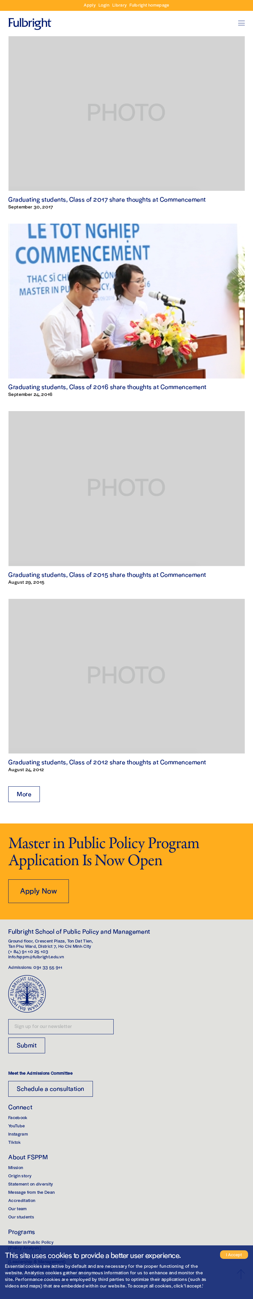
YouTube (16, 1125)
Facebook (18, 1117)
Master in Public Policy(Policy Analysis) (30, 1245)
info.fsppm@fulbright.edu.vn (36, 956)
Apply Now (38, 890)
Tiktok (14, 1142)
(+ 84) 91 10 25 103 (28, 951)
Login (103, 5)
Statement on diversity (30, 1184)
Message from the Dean (31, 1192)
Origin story (19, 1175)
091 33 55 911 (48, 967)
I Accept (234, 1254)
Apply (90, 5)
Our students (21, 1216)
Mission (15, 1167)
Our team (17, 1208)
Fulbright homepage (149, 5)
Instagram (18, 1134)
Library (119, 5)
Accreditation (22, 1200)
